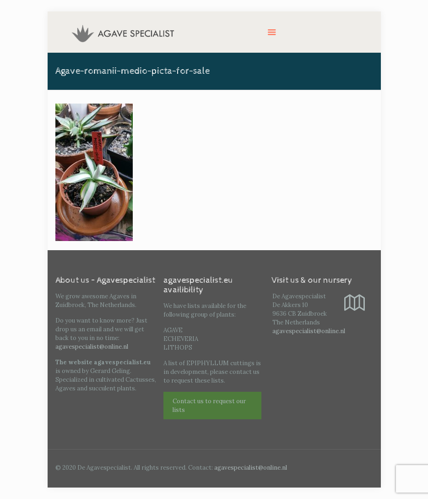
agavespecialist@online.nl (91, 347)
